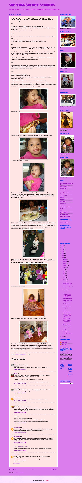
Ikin (15, 363)
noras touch (62, 199)
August (64, 267)
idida (61, 210)
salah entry (65, 310)
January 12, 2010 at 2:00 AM (20, 450)
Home (33, 470)
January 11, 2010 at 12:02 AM (20, 369)
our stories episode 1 (64, 222)
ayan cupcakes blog (64, 186)
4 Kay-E (16, 373)
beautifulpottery (63, 188)
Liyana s (16, 454)
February (65, 279)
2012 (63, 253)
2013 (63, 251)
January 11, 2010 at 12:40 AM (20, 383)
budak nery (62, 208)
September (65, 265)
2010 (63, 257)
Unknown (64, 344)
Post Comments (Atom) (19, 472)
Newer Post (12, 470)
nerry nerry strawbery (18, 388)
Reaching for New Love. (67, 333)
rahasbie (62, 205)
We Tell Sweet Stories (32, 6)
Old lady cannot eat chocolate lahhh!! (67, 325)
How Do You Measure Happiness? (67, 307)
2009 (63, 336)
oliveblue (62, 197)
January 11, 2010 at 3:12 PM (20, 412)
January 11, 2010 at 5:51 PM (20, 442)
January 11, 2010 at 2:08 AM (20, 392)
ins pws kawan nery (64, 212)
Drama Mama (17, 397)
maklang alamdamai (64, 192)
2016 (63, 245)
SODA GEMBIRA (66, 312)
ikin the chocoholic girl (65, 216)
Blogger (47, 480)
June (64, 271)
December (65, 259)
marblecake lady (63, 195)
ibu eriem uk (63, 203)
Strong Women (66, 331)
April (64, 275)
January (65, 281)
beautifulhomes (63, 193)
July (64, 269)
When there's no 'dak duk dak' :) (67, 304)
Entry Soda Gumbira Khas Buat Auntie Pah (67, 315)
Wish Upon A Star (66, 318)
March (64, 277)
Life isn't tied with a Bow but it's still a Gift (67, 321)
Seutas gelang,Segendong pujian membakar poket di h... (67, 295)
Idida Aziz (16, 404)
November (65, 261)
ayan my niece (63, 201)
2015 (63, 247)
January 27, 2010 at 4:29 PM (20, 460)
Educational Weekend (67, 298)
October (64, 263)
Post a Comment (16, 463)
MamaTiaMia (17, 427)
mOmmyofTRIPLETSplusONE (20, 446)
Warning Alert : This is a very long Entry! (67, 284)
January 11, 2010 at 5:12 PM (20, 423)
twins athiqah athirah (64, 190)
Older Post (54, 470)
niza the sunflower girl (64, 206)
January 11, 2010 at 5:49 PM (20, 432)
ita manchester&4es (64, 214)
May (64, 273)
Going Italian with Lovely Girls (66, 290)
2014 (63, 249)
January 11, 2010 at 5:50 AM (20, 400)
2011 (63, 255)
